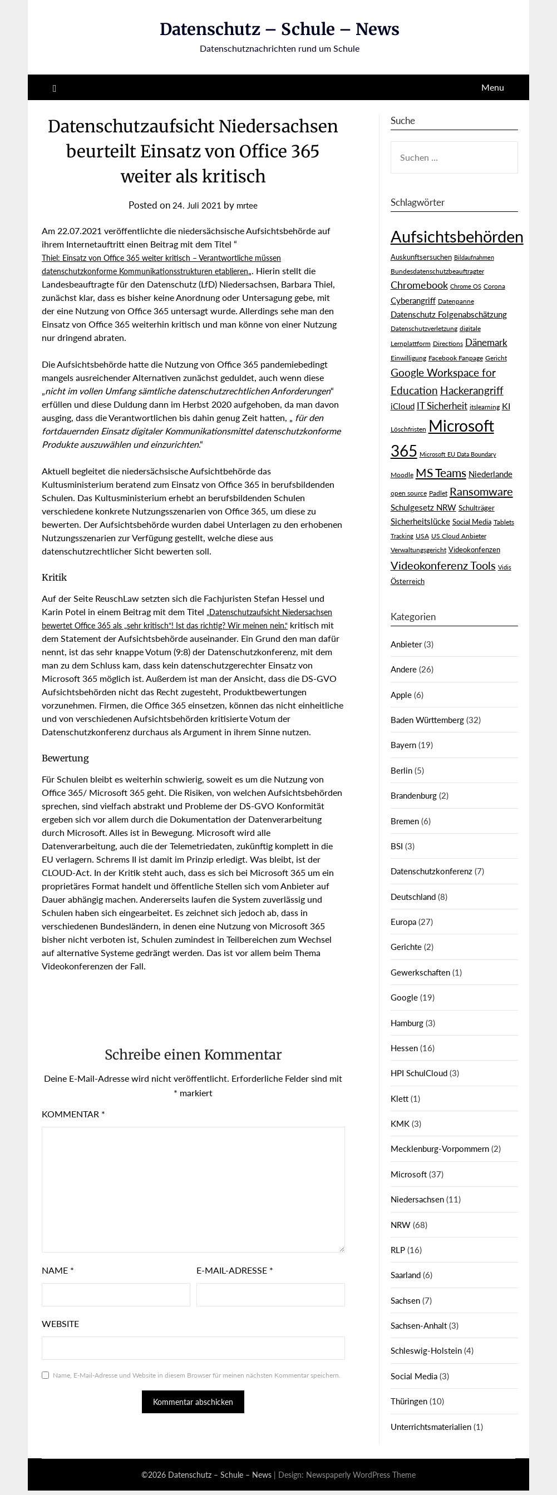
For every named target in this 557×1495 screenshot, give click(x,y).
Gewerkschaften (420, 972)
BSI (397, 846)
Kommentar (73, 1127)
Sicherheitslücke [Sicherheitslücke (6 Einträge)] (420, 521)
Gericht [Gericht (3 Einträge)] (496, 358)
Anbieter (406, 644)
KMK (400, 1123)
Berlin (401, 770)
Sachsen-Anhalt (419, 1325)
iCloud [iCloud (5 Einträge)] (403, 406)
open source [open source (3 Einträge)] (409, 493)
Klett (399, 1098)
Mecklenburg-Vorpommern (440, 1148)
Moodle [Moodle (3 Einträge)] (402, 475)
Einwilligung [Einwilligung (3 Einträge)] (408, 358)
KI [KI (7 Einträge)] (506, 405)
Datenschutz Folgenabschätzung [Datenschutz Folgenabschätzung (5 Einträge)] (449, 314)
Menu (492, 87)
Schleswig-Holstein (426, 1350)
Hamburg (407, 1023)
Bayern (403, 745)
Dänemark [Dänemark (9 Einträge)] (486, 342)
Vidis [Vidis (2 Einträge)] (504, 567)
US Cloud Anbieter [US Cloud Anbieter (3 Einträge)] (458, 536)
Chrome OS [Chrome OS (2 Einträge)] (465, 286)
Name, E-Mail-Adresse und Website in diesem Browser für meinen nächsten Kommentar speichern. (197, 1388)
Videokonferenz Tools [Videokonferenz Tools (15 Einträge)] (443, 565)
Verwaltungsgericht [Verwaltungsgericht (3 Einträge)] (418, 550)
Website (60, 1336)
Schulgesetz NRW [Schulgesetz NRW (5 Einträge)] (423, 507)
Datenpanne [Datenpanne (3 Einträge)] (456, 301)
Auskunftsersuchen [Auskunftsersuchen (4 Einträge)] (421, 257)
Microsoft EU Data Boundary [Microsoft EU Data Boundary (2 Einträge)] (458, 454)
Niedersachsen (417, 1199)
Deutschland (413, 897)
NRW (401, 1225)
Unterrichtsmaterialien (431, 1427)
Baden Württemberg (427, 720)
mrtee (249, 205)
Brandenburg (414, 795)
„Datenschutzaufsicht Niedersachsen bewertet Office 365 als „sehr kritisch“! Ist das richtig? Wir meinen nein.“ (185, 624)
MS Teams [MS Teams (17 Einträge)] (441, 472)
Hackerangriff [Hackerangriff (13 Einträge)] (472, 390)
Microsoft (409, 1174)
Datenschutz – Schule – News (279, 28)
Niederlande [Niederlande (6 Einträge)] (490, 474)
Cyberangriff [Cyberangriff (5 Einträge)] (413, 300)
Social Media (414, 1376)
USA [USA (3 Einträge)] (422, 536)
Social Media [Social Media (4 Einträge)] (471, 521)
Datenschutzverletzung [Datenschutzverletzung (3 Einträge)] (424, 328)
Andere (404, 669)
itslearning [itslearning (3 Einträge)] (485, 407)
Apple (401, 695)
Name (58, 1283)
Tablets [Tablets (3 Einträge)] (504, 522)
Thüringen (409, 1401)
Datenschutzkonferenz (431, 871)
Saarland (406, 1275)
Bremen (405, 821)
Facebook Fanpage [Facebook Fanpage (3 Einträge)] (455, 358)
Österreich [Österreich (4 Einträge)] (408, 581)
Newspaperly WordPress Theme (361, 1479)
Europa (403, 922)
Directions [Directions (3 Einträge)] (448, 343)
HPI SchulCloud (419, 1073)
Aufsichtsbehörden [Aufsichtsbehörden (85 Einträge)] (457, 236)
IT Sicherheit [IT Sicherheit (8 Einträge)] (442, 406)
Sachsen (405, 1300)
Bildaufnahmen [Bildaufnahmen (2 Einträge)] (474, 257)
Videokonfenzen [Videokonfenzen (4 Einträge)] (474, 549)
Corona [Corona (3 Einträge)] (494, 286)
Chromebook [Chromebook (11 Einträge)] (419, 285)
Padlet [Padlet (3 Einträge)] (438, 493)
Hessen (404, 1048)
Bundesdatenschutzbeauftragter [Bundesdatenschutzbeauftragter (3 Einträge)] (437, 271)
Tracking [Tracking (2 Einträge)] (402, 535)
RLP (398, 1250)
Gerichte (406, 947)
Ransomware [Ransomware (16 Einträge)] (481, 491)
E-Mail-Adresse (234, 1283)
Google (404, 997)
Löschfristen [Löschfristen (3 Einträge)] (408, 429)
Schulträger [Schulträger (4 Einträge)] (477, 507)
